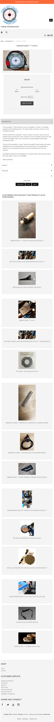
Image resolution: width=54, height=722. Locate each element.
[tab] (27, 175)
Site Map (19, 718)
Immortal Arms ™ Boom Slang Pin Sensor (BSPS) (27, 453)
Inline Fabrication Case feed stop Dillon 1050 (27, 596)
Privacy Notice (25, 718)
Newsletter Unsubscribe (8, 694)
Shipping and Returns (7, 681)
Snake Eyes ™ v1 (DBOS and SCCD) (27, 646)
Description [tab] (27, 121)
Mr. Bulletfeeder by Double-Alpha (27, 538)
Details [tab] (27, 165)
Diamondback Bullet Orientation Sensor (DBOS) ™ (27, 510)
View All (3, 670)
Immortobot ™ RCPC (27, 320)
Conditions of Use (33, 718)
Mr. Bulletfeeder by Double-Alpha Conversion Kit (27, 568)
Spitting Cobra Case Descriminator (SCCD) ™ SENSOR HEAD (27, 341)
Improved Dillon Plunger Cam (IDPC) (27, 287)
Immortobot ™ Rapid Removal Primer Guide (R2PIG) (27, 477)
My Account (4, 687)
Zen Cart (26, 714)
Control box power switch (27, 622)
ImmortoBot (14, 714)
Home (2, 41)
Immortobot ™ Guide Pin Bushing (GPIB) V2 (27, 240)
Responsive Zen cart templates (35, 714)
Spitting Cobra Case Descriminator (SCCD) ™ (27, 261)
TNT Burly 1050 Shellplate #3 (27, 371)
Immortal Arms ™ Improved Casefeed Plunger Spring (27, 423)
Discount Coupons (6, 691)
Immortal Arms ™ (9, 41)
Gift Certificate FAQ (6, 689)
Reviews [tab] (27, 170)
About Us (3, 685)
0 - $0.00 (48, 35)
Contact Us (4, 683)
